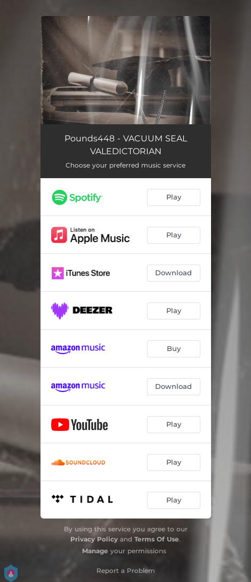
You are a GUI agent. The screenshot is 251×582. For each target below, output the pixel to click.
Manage (95, 551)
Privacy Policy (94, 539)
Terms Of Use (156, 539)
